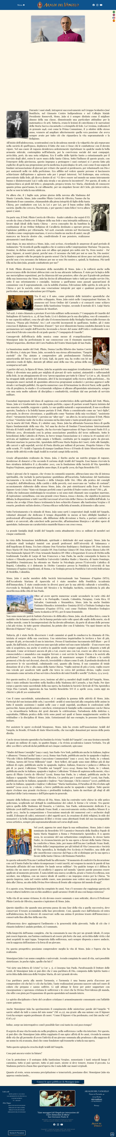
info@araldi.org (96, 1099)
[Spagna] (114, 20)
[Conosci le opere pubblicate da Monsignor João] (58, 1082)
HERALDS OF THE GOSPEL (17, 1107)
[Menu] (20, 5)
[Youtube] (101, 5)
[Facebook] (93, 5)
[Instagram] (97, 5)
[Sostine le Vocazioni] (17, 1133)
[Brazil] (114, 12)
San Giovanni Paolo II (58, 1114)
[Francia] (114, 18)
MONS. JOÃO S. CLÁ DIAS (17, 1094)
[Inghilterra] (114, 15)
